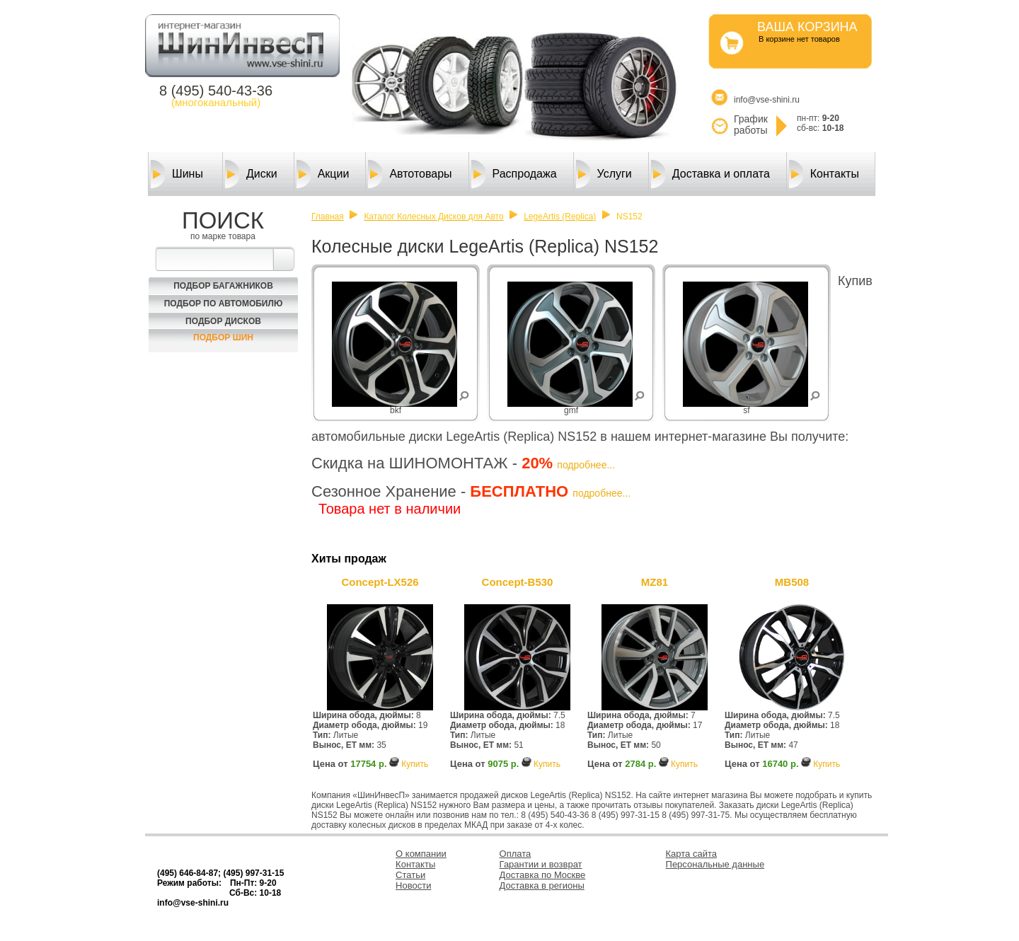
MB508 (792, 582)
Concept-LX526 (379, 582)
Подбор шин (223, 337)
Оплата (515, 853)
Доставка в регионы (542, 885)
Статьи (410, 875)
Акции (323, 174)
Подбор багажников (223, 286)
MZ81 (654, 582)
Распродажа (514, 174)
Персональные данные (715, 864)
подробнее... (586, 464)
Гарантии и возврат (541, 864)
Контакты (824, 174)
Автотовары (409, 174)
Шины (177, 174)
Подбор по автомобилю (223, 303)
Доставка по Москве (543, 875)
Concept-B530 (517, 582)
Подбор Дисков (223, 321)
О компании (421, 853)
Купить (414, 764)
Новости (413, 885)
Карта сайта (691, 853)
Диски (251, 174)
